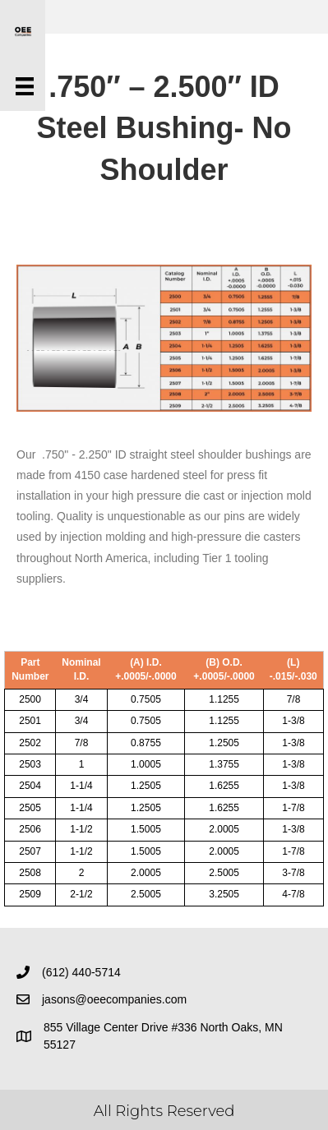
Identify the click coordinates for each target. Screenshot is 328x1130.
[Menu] (24, 86)
